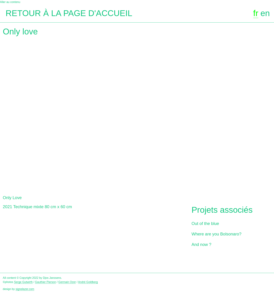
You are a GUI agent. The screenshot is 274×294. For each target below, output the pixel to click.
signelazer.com (25, 289)
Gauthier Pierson (45, 282)
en (265, 13)
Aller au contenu (10, 2)
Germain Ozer (67, 282)
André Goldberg (88, 282)
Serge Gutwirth (23, 282)
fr (255, 13)
